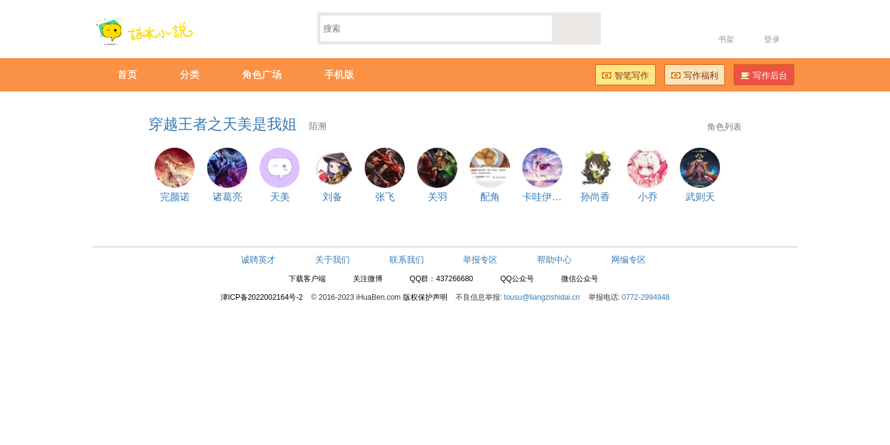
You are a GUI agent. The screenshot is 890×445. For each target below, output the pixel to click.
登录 (772, 39)
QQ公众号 (517, 278)
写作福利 (694, 75)
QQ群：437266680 (441, 278)
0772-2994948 (645, 297)
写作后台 (763, 75)
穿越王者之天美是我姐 (237, 124)
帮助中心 (554, 260)
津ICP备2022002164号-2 (262, 297)
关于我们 (332, 260)
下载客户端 (307, 278)
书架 (726, 39)
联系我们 (406, 260)
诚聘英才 (258, 260)
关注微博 (368, 278)
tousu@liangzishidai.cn (542, 297)
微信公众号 (579, 278)
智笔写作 (625, 75)
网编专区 (628, 260)
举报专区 (480, 260)
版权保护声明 (425, 297)
